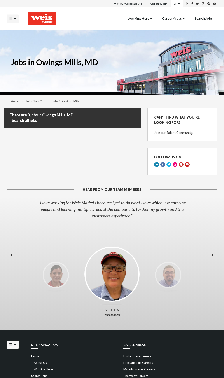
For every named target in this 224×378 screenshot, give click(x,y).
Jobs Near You (35, 101)
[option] (112, 209)
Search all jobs (24, 120)
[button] (11, 255)
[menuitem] (140, 18)
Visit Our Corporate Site (128, 3)
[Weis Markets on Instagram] (203, 3)
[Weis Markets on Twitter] (197, 3)
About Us (39, 362)
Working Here (140, 18)
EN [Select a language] (177, 3)
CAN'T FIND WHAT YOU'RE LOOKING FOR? (177, 119)
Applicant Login (158, 3)
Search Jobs (204, 18)
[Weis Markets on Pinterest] (208, 3)
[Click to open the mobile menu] (13, 18)
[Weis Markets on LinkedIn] (187, 3)
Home (15, 101)
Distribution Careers (137, 356)
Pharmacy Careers (135, 376)
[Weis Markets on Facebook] (192, 3)
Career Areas (173, 18)
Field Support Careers (138, 362)
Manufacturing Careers (139, 369)
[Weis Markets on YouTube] (214, 3)
